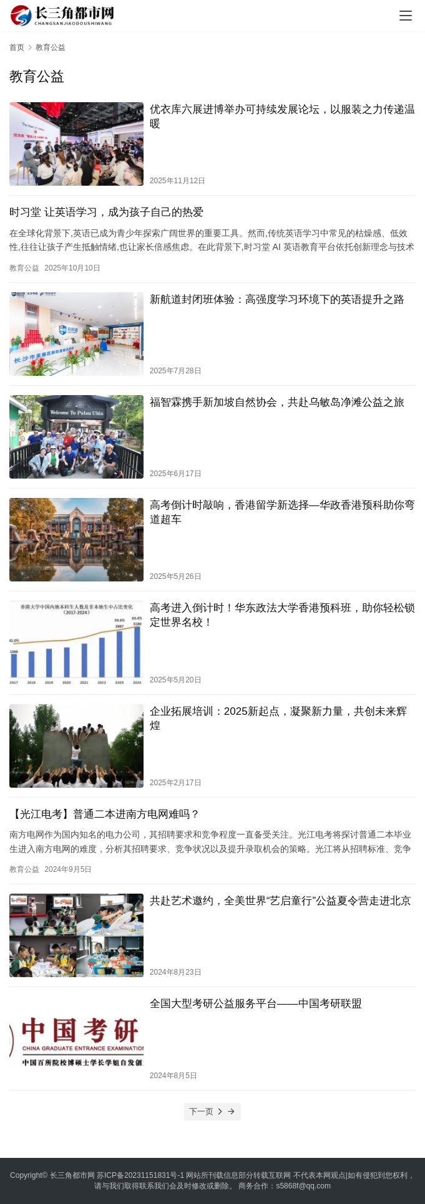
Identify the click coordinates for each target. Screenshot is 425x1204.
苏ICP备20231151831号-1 (140, 1175)
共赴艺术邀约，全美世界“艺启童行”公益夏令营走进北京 (280, 901)
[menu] (406, 15)
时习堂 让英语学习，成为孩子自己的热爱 (106, 212)
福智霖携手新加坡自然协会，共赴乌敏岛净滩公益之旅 (277, 402)
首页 (16, 47)
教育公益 (24, 268)
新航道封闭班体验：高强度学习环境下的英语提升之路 (277, 299)
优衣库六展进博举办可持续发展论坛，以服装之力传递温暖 (282, 116)
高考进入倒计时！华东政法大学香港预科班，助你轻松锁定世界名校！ (282, 615)
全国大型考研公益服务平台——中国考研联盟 (256, 1004)
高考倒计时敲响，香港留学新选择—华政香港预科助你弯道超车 (282, 512)
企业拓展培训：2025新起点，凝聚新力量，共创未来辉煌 (278, 718)
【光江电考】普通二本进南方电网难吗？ (104, 814)
